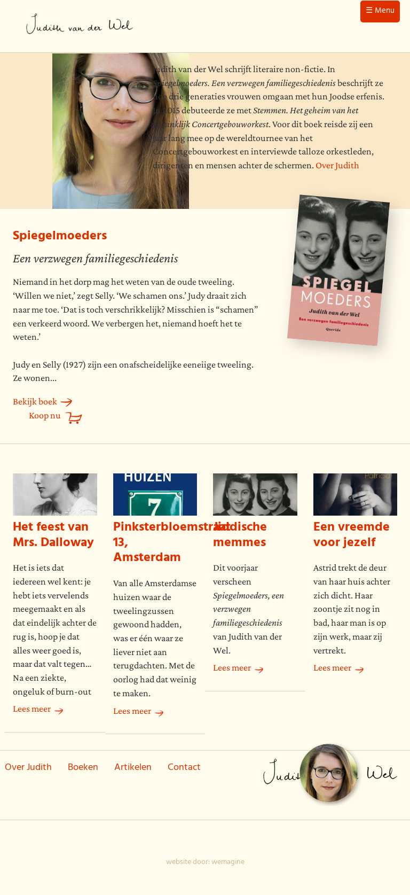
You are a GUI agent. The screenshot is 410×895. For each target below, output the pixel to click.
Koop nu (45, 415)
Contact (184, 768)
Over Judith (337, 165)
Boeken (83, 768)
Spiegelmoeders (60, 237)
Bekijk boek (35, 401)
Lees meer (32, 708)
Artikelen (133, 768)
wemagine (228, 862)
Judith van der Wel (79, 26)
